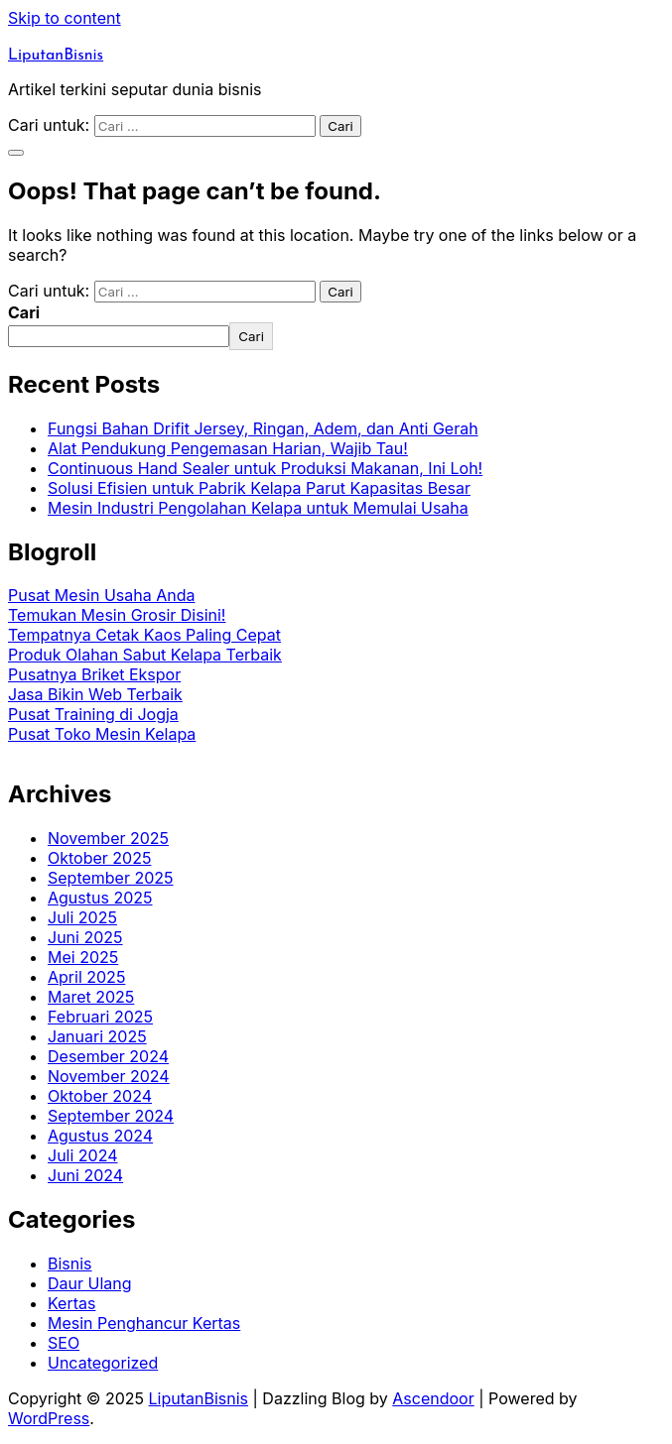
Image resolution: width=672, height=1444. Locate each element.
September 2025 (111, 878)
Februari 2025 (100, 1016)
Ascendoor (432, 1398)
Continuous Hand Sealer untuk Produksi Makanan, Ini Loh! (265, 468)
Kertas (71, 1303)
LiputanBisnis (55, 55)
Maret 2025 (91, 997)
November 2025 (108, 838)
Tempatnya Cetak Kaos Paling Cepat (144, 635)
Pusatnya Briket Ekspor (94, 674)
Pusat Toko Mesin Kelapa (102, 734)
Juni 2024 (85, 1175)
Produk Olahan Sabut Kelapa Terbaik (145, 654)
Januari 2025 (97, 1036)
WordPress (48, 1418)
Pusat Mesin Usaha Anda (101, 595)
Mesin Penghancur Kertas (144, 1323)
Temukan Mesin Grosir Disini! (116, 615)
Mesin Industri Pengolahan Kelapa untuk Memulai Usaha (258, 508)
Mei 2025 (83, 957)
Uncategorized (103, 1363)
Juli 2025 (82, 917)
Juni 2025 (85, 937)
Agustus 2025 (100, 897)
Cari (24, 312)
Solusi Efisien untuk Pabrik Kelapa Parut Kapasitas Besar (259, 488)
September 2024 (111, 1116)
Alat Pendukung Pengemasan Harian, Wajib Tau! (228, 448)
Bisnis (70, 1263)
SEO (63, 1343)
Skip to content (64, 18)
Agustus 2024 (100, 1135)
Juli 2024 (83, 1155)
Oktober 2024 (100, 1096)
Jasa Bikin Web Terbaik (95, 694)
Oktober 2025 (99, 858)
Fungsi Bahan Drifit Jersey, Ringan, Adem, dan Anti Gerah (263, 428)
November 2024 (109, 1076)
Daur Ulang (90, 1283)
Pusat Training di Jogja (93, 714)
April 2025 (86, 977)
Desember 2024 (108, 1056)
